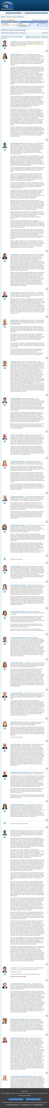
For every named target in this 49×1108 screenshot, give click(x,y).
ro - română (40, 13)
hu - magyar (31, 13)
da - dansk (11, 13)
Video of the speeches (34, 37)
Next (14, 16)
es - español (8, 13)
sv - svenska (47, 13)
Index (4, 16)
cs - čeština (10, 13)
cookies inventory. (38, 1104)
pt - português (38, 13)
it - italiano (25, 13)
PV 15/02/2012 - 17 (22, 25)
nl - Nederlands (34, 13)
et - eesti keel (15, 13)
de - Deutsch (13, 13)
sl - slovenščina (43, 13)
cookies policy (25, 1104)
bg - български (6, 13)
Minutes (45, 37)
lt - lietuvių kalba (29, 13)
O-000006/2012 (5, 25)
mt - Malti (32, 13)
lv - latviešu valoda (27, 13)
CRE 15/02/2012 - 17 (23, 26)
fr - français (20, 13)
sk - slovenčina (41, 13)
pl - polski (36, 13)
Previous (10, 16)
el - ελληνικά (17, 13)
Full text (21, 16)
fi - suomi (45, 13)
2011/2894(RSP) (11, 20)
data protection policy (13, 1104)
